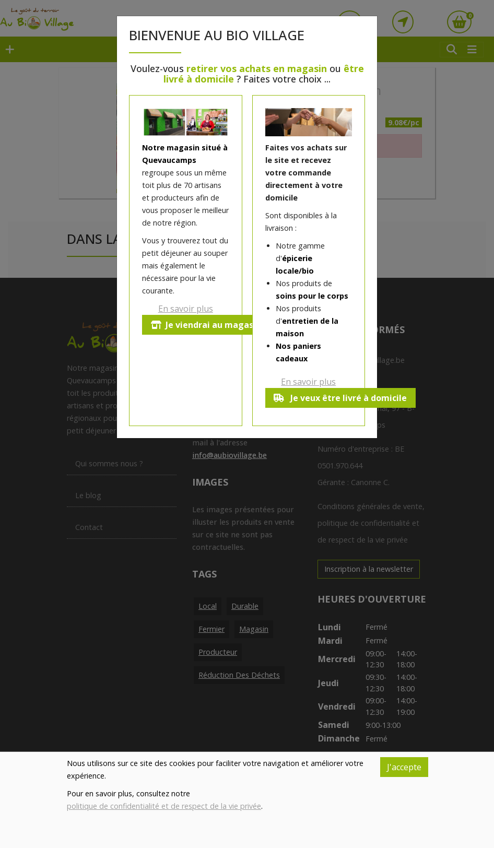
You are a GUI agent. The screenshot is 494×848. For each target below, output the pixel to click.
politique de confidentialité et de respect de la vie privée (164, 806)
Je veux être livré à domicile (340, 398)
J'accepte (404, 767)
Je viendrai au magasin (206, 325)
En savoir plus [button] (185, 308)
